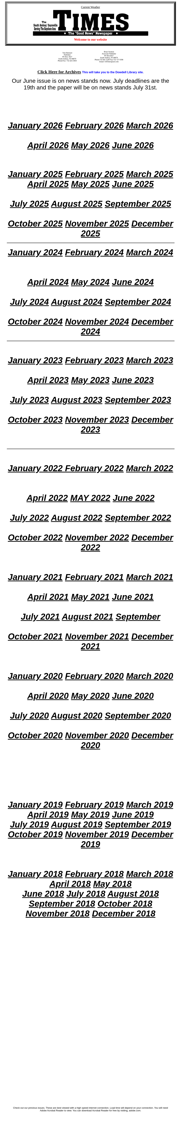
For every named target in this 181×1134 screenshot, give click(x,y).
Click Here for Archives (59, 71)
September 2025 (138, 204)
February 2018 (94, 874)
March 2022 (149, 468)
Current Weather (90, 7)
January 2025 (35, 174)
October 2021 (35, 636)
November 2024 (97, 321)
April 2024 (48, 282)
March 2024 (149, 252)
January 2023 (35, 360)
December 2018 (123, 913)
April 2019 (48, 814)
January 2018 (35, 874)
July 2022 (29, 517)
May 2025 (90, 184)
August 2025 (76, 204)
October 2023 (35, 419)
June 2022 (134, 498)
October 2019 (35, 834)
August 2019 (76, 824)
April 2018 (70, 884)
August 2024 (76, 302)
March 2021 (149, 577)
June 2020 (133, 696)
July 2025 (29, 204)
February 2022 (94, 468)
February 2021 (94, 577)
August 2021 (87, 616)
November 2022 (97, 537)
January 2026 (35, 125)
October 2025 (35, 223)
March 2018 (149, 874)
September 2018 (62, 903)
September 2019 (138, 824)
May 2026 (90, 145)
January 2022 (36, 468)
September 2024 (138, 302)
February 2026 (94, 125)
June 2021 (133, 597)
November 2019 (97, 834)
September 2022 (138, 517)
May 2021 (90, 597)
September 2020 (138, 715)
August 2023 (76, 400)
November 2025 (97, 223)
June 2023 (133, 380)
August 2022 (76, 517)
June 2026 (133, 145)
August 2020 (76, 715)
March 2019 (149, 804)
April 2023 (48, 380)
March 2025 (149, 174)
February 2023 (94, 360)
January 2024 (35, 252)
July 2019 (29, 824)
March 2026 (149, 125)
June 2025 (133, 184)
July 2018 (85, 893)
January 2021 (35, 577)
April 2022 (47, 498)
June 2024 (133, 282)
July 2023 (29, 400)
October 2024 (35, 321)
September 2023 (138, 400)
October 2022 (35, 537)
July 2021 (40, 616)
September (138, 616)
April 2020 (48, 696)
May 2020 (90, 696)
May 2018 (112, 884)
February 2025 (94, 174)
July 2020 (29, 715)
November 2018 (58, 913)
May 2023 (90, 380)
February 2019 (94, 804)
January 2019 (35, 804)
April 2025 (48, 184)
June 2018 (43, 893)
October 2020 (35, 735)
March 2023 (149, 360)
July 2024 (29, 302)
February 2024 (94, 252)
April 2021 (48, 597)
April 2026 (48, 145)
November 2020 (97, 735)
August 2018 (133, 893)
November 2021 (97, 636)
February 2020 (94, 676)
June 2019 (133, 814)
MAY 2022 (90, 498)
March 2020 (149, 676)
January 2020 (35, 676)
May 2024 (90, 282)
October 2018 (124, 903)
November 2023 (97, 419)
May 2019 (90, 814)
